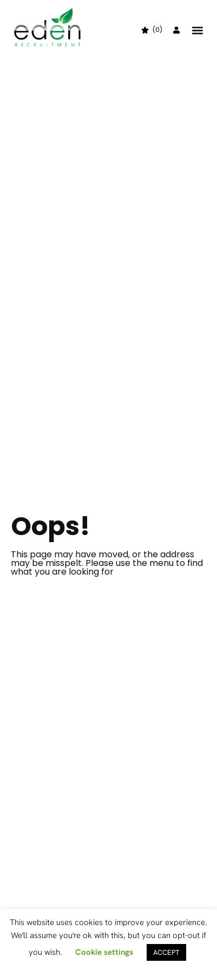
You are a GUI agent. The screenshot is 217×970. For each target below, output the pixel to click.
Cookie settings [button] (104, 952)
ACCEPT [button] (166, 952)
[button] (197, 30)
